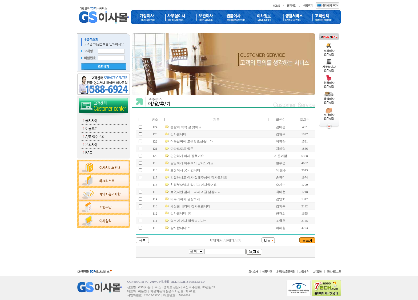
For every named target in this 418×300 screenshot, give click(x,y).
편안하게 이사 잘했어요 (187, 156)
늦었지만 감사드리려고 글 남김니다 (195, 192)
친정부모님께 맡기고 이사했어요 (193, 185)
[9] (239, 240)
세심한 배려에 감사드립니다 (190, 206)
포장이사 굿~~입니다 (185, 170)
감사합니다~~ (180, 228)
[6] (228, 240)
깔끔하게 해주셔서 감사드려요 (192, 163)
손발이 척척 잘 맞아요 (186, 127)
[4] (221, 240)
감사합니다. (178, 213)
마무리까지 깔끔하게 (185, 199)
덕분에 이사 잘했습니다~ (188, 221)
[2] (213, 240)
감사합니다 (178, 134)
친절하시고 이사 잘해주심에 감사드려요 (198, 177)
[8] (236, 240)
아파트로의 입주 (182, 149)
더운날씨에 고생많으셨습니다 (191, 141)
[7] (232, 240)
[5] (224, 240)
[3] (217, 240)
